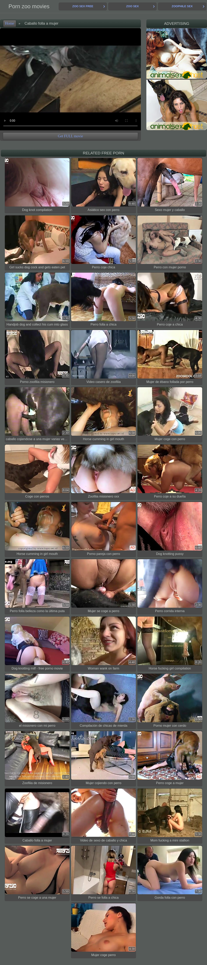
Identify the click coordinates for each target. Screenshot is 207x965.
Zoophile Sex (182, 6)
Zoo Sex (132, 6)
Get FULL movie (70, 136)
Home (9, 23)
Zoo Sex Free (82, 6)
